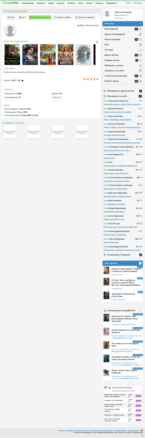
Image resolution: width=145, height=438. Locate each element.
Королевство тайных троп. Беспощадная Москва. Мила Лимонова (125, 319)
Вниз (142, 435)
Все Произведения (97, 42)
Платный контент (120, 431)
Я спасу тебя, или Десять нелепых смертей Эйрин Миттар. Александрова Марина (126, 283)
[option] (11, 55)
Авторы (89, 3)
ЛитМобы (71, 3)
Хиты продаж (123, 263)
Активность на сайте (114, 71)
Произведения (28, 3)
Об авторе (109, 24)
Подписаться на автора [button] (41, 18)
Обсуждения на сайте (125, 96)
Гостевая (109, 50)
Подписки (41, 3)
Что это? (22, 81)
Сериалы (60, 3)
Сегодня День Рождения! (125, 255)
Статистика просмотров (121, 76)
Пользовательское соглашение (86, 431)
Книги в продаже (121, 40)
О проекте (62, 431)
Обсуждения (111, 3)
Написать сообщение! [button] (86, 18)
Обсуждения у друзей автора (125, 91)
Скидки (51, 3)
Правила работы (106, 431)
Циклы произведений (115, 35)
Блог (107, 45)
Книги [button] (12, 18)
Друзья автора (121, 55)
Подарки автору (121, 61)
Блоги (80, 3)
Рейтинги (99, 3)
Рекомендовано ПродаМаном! (125, 311)
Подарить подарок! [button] (64, 18)
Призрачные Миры (123, 389)
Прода (10, 3)
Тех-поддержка (133, 431)
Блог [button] (23, 18)
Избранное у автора (114, 66)
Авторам (70, 431)
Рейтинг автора (121, 81)
